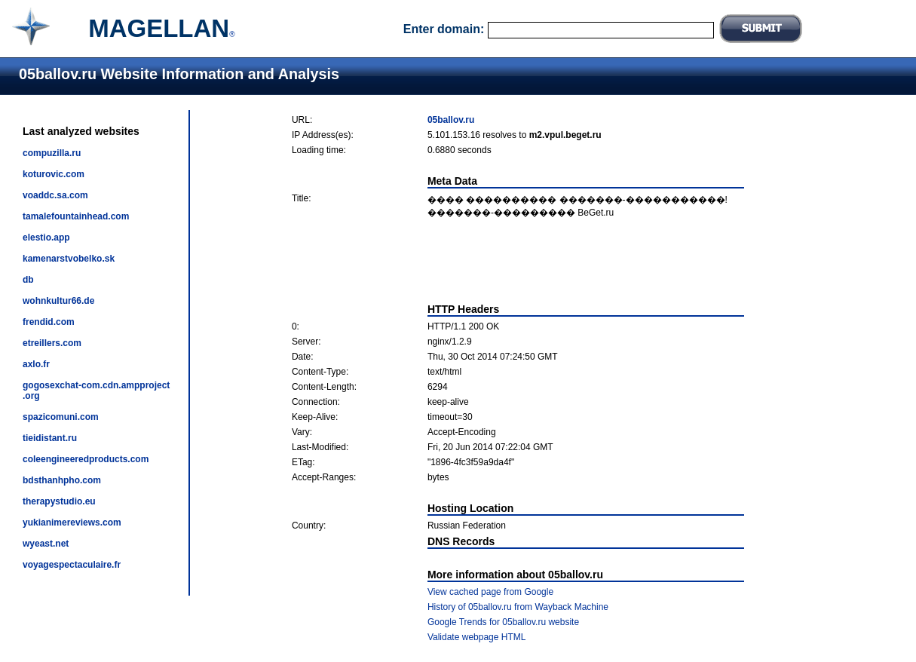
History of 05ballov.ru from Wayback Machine (517, 607)
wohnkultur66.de (58, 301)
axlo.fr (36, 364)
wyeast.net (46, 543)
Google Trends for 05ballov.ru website (503, 622)
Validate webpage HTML (476, 637)
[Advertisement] (518, 260)
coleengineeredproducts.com (86, 459)
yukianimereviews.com (72, 522)
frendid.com (49, 322)
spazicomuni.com (61, 417)
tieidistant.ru (50, 438)
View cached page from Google (490, 592)
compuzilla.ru (52, 153)
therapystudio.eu (59, 501)
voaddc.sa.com (55, 195)
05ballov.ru (450, 120)
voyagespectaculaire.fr (72, 564)
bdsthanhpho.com (62, 480)
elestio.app (46, 237)
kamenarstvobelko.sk (69, 258)
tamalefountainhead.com (76, 216)
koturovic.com (53, 174)
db (28, 279)
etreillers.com (52, 343)
